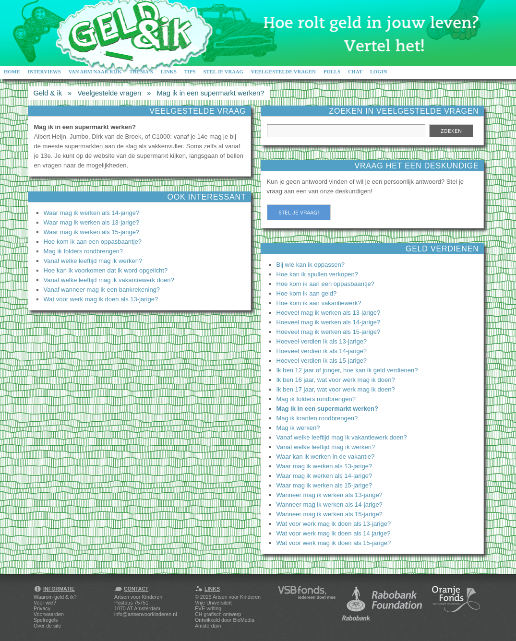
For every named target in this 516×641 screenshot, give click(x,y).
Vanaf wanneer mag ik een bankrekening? (102, 289)
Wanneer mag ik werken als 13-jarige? (329, 495)
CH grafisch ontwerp (218, 614)
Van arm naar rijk (95, 71)
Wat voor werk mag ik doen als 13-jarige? (101, 299)
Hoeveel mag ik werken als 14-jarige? (328, 322)
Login (378, 71)
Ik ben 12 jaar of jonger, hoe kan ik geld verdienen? (347, 370)
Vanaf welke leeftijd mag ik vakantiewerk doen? (109, 280)
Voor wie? (45, 602)
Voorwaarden (49, 614)
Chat (355, 71)
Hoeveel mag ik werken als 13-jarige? (328, 312)
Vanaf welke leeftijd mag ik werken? (93, 260)
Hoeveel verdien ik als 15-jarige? (321, 360)
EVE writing (208, 608)
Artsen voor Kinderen (237, 597)
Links (169, 71)
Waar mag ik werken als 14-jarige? (92, 212)
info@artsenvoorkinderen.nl (145, 614)
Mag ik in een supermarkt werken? (210, 93)
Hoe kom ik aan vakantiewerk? (318, 303)
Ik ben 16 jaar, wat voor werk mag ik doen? (335, 379)
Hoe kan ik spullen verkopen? (317, 274)
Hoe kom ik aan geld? (306, 293)
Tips (190, 71)
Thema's (141, 71)
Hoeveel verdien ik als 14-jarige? (321, 351)
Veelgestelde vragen (283, 71)
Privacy (42, 608)
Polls (332, 71)
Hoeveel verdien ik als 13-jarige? (321, 341)
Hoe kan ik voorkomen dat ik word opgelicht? (106, 270)
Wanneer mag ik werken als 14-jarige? (329, 504)
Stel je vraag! (298, 212)
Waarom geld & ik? (55, 597)
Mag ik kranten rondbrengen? (317, 418)
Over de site (47, 626)
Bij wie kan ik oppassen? (310, 264)
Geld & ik (48, 93)
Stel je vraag (223, 71)
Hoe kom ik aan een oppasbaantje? (93, 241)
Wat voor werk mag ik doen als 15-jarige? (333, 542)
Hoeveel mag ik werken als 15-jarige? (328, 331)
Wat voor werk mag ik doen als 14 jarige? (333, 533)
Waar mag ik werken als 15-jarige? (92, 232)
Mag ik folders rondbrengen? (83, 251)
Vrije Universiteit (213, 602)
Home (12, 71)
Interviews (44, 71)
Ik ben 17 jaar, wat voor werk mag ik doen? (335, 389)
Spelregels (46, 620)
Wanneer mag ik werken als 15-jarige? (329, 514)
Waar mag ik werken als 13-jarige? (92, 222)
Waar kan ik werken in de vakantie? (325, 456)
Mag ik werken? (298, 427)
